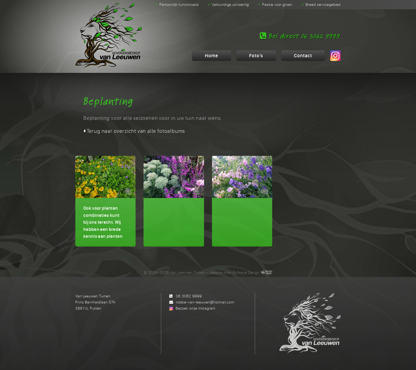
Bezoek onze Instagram (195, 308)
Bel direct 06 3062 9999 (300, 36)
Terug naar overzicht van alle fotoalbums (134, 130)
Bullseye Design (246, 272)
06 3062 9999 (189, 295)
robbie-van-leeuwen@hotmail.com (205, 302)
